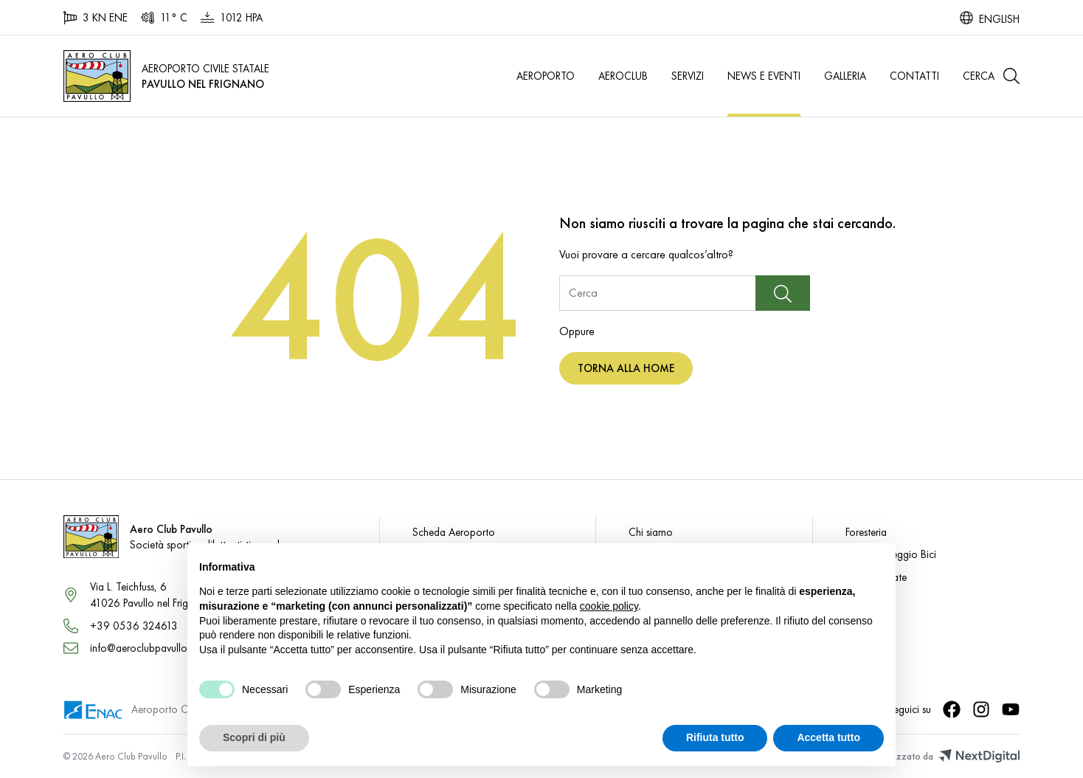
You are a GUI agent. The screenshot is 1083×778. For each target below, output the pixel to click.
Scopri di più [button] (254, 737)
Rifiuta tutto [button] (715, 737)
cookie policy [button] (609, 606)
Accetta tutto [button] (828, 737)
